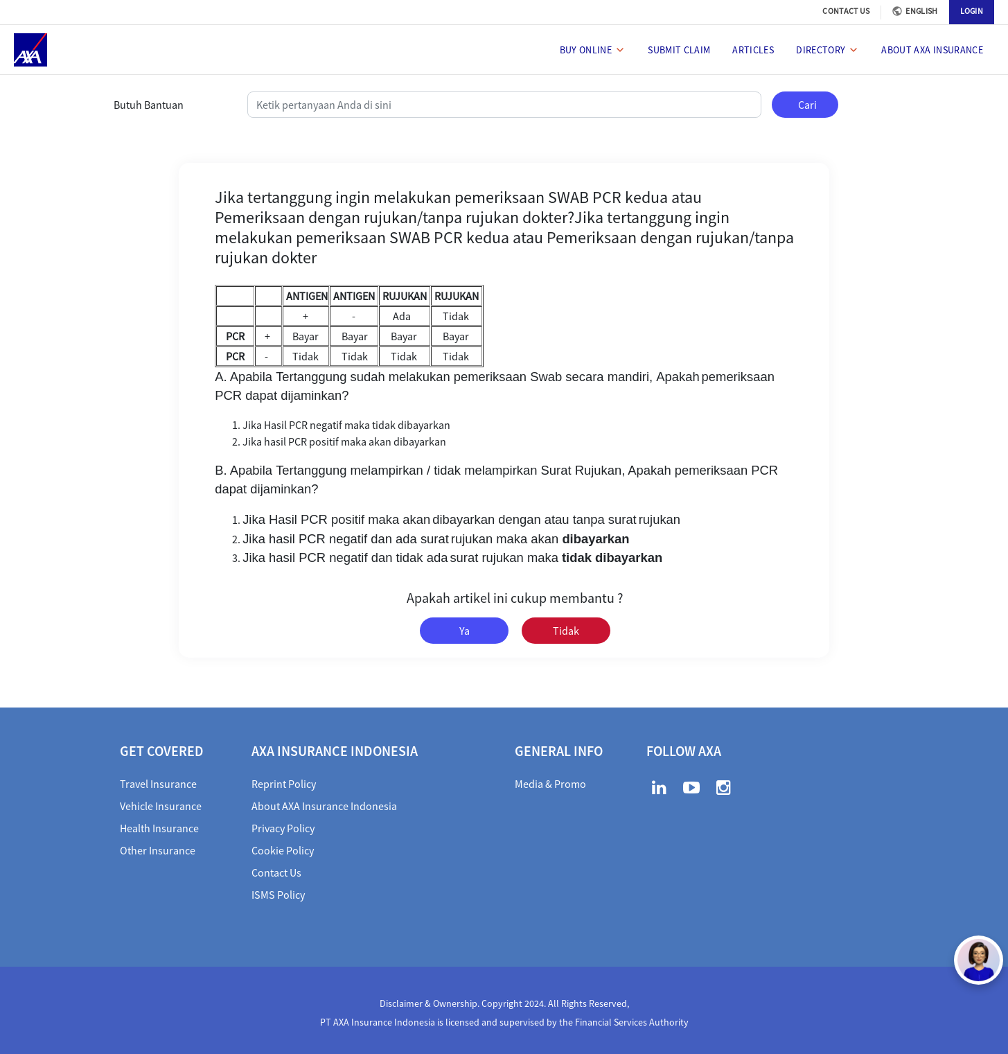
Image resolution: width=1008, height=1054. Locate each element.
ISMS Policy (278, 895)
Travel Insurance (158, 784)
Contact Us (276, 872)
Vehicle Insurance (161, 806)
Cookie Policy (282, 850)
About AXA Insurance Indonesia (324, 806)
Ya (464, 631)
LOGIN (972, 11)
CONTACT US (845, 11)
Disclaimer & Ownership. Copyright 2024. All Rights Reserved (503, 1003)
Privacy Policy (283, 828)
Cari (807, 105)
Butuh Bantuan (149, 105)
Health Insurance (159, 828)
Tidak (566, 631)
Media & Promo (550, 784)
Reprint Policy (283, 784)
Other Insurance (157, 850)
